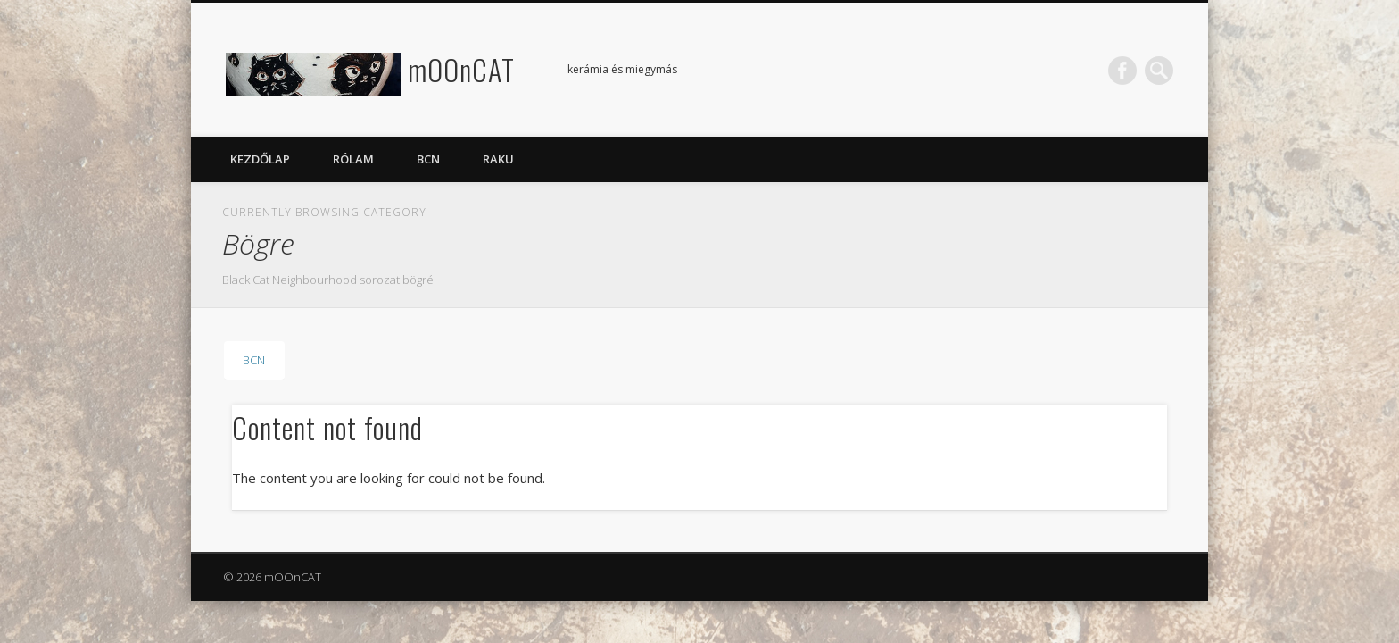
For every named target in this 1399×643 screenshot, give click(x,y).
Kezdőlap (260, 159)
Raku (498, 159)
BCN (428, 159)
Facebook (1122, 70)
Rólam (353, 159)
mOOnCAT (461, 69)
